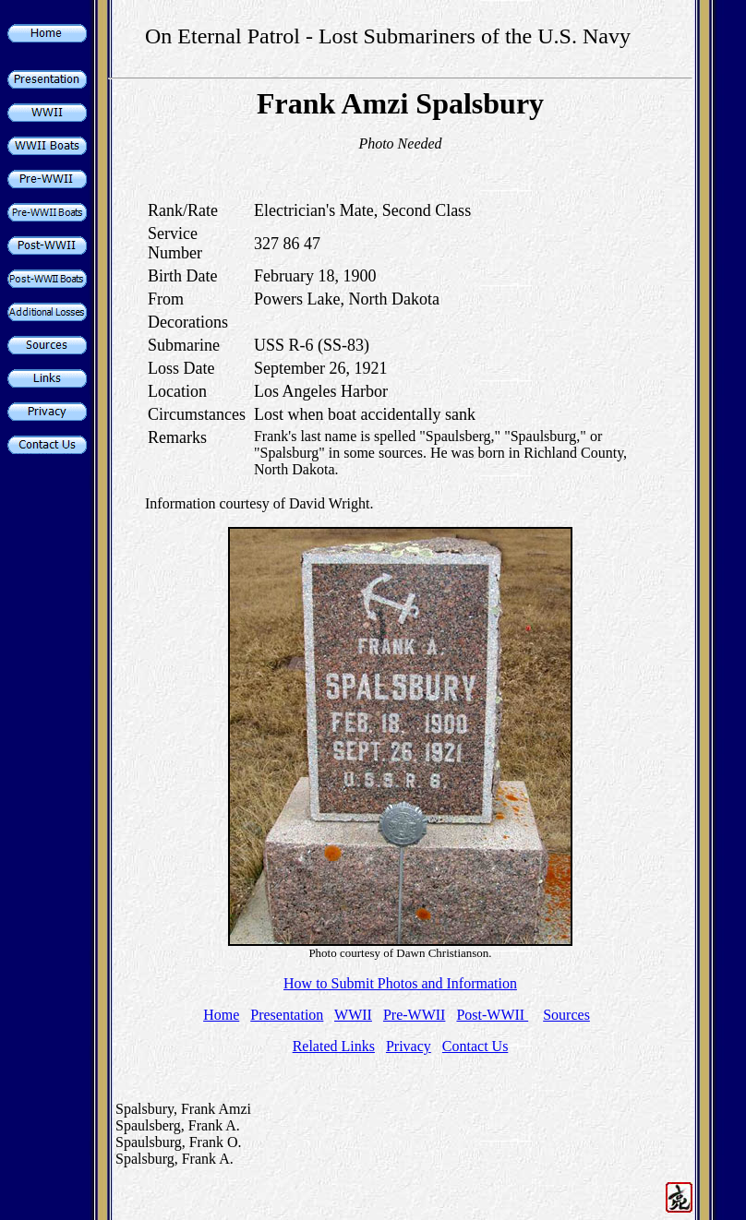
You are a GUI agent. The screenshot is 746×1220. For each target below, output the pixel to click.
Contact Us (475, 1046)
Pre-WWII (414, 1015)
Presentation (286, 1015)
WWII (353, 1015)
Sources (566, 1015)
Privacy (408, 1046)
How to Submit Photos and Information (400, 983)
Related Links (334, 1046)
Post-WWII (492, 1015)
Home (221, 1015)
